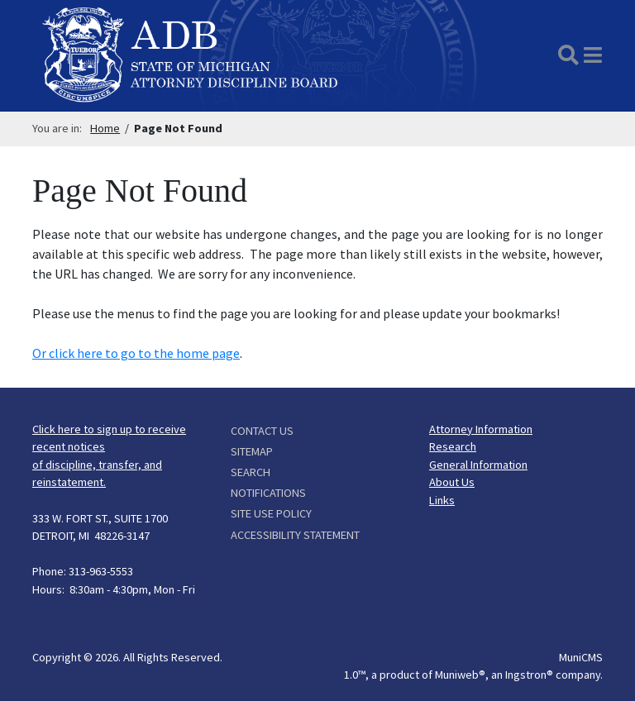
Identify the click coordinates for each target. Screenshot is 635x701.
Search (250, 472)
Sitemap (252, 451)
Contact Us (262, 430)
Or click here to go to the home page (136, 353)
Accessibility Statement (295, 534)
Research (452, 446)
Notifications (268, 492)
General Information (478, 464)
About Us (452, 481)
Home (105, 128)
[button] (593, 55)
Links (442, 500)
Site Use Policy (271, 513)
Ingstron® (529, 674)
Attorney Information (480, 429)
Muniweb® (460, 674)
